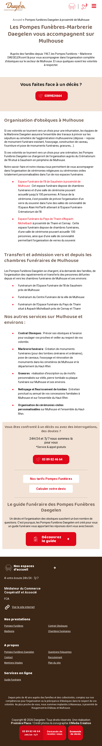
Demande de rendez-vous (54, 733)
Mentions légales (13, 663)
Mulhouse (64, 708)
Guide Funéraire (12, 680)
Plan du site (54, 663)
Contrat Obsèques (58, 626)
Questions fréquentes (60, 652)
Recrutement (55, 657)
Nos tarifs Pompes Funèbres (51, 479)
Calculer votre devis (51, 489)
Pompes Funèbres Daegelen (19, 652)
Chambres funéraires (59, 631)
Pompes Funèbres (13, 626)
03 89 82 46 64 (49, 459)
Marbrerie (9, 631)
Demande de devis (75, 733)
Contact (8, 657)
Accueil (17, 19)
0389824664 (50, 96)
